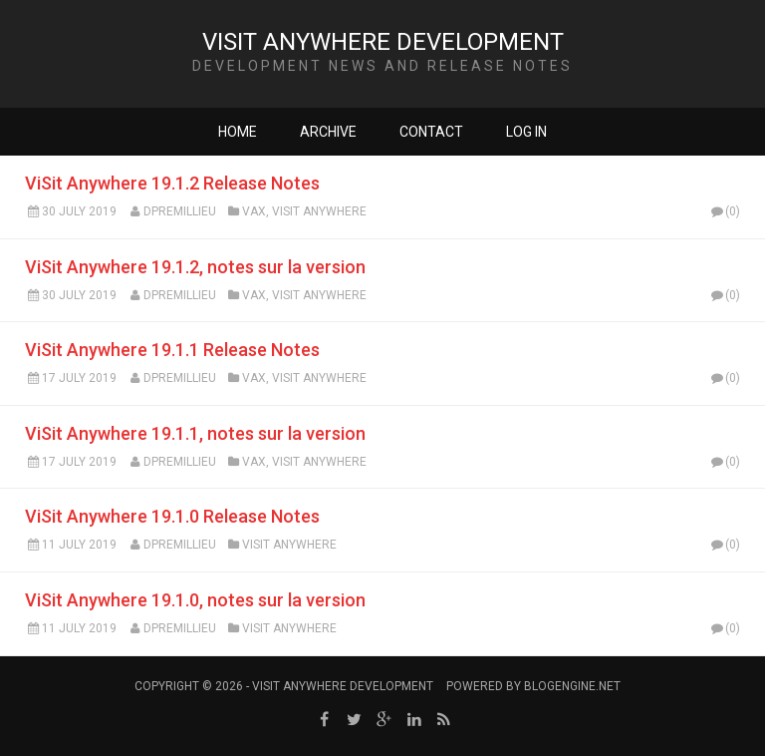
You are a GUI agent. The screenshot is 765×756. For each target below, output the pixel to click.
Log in (526, 132)
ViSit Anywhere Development (383, 42)
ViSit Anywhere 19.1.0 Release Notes (172, 516)
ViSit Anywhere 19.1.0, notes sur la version (195, 599)
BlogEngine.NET (572, 686)
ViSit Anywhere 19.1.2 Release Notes (172, 183)
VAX (254, 211)
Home (237, 132)
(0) (724, 211)
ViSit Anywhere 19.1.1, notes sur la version (195, 433)
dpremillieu (179, 211)
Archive (328, 132)
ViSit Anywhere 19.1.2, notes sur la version (195, 266)
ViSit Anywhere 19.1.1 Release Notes (172, 349)
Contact (431, 132)
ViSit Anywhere (319, 211)
